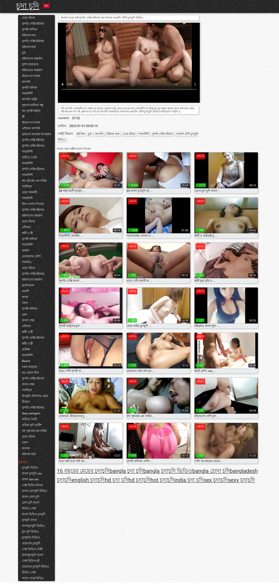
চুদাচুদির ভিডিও (31, 537)
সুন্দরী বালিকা (29, 29)
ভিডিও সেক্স (29, 508)
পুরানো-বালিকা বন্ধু (32, 105)
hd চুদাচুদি (139, 480)
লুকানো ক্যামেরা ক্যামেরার (36, 134)
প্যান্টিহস (27, 186)
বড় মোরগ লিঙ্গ (30, 372)
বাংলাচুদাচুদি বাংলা (32, 555)
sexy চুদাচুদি (241, 480)
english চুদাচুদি (88, 480)
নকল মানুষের (29, 367)
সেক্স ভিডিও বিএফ (32, 485)
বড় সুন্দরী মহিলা (31, 111)
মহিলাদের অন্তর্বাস (32, 58)
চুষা (24, 52)
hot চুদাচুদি (163, 480)
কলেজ (26, 448)
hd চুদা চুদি (116, 480)
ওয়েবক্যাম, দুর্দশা (31, 256)
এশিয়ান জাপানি (31, 128)
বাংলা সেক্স (28, 320)
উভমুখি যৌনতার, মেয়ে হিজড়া (35, 399)
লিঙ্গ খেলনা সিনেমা (33, 204)
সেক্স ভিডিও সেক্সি (32, 549)
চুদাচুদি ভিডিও (30, 467)
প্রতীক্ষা (26, 349)
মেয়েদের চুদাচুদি (31, 543)
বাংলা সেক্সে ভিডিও (33, 578)
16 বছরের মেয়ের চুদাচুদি (83, 471)
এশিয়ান (26, 227)
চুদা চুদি (27, 6)
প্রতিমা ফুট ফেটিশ (32, 425)
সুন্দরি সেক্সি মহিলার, (33, 146)
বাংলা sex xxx (30, 479)
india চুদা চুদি (188, 480)
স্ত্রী (23, 116)
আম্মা (25, 297)
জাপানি (26, 82)
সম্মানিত (26, 262)
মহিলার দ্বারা (29, 35)
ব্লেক (24, 314)
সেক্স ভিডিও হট (31, 561)
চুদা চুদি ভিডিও (30, 531)
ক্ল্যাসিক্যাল (28, 285)
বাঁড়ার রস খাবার (31, 76)
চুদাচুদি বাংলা (29, 520)
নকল (25, 303)
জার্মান (25, 250)
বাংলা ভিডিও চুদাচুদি (33, 514)
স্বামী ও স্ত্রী (27, 233)
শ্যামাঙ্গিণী (27, 93)
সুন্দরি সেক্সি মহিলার (33, 23)
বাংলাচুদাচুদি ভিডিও (33, 526)
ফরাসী (25, 291)
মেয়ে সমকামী (29, 192)
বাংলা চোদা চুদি (30, 497)
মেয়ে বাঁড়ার (28, 18)
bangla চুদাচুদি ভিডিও (167, 471)
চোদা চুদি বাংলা (30, 502)
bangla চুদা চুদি (126, 471)
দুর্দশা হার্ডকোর (30, 64)
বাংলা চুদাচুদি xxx (32, 473)
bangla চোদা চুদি (211, 471)
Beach (26, 361)
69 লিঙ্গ (81, 133)
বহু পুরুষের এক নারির (34, 180)
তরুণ (25, 442)
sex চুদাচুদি (215, 480)
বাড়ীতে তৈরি (29, 157)
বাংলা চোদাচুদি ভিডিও (34, 491)
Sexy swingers (31, 413)
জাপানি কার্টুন (29, 99)
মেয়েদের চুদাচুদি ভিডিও (35, 566)
